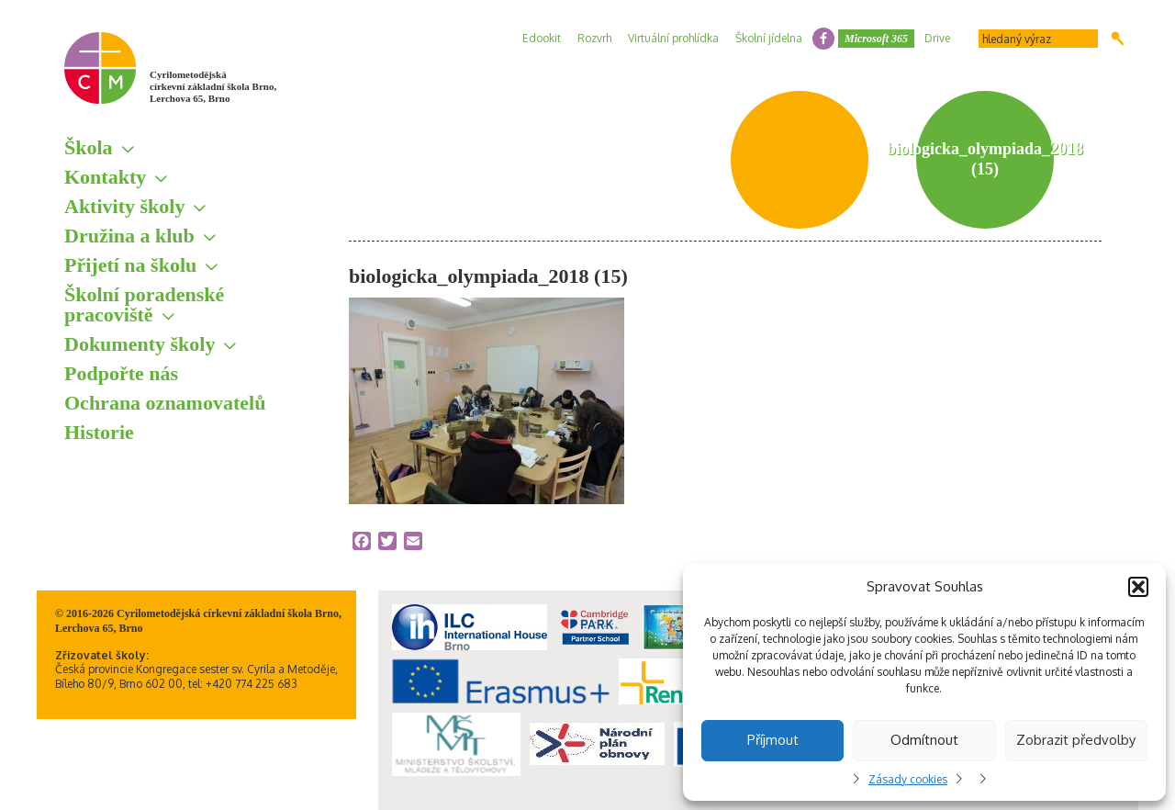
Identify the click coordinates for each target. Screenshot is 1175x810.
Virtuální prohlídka (673, 38)
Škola (88, 147)
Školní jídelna (768, 38)
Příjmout (773, 739)
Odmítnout (924, 739)
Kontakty (105, 176)
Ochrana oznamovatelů (164, 402)
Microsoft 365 (876, 38)
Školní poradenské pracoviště (144, 304)
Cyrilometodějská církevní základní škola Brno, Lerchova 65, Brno (213, 86)
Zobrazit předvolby (1076, 739)
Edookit (541, 38)
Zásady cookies (907, 779)
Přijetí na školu (130, 264)
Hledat (1117, 38)
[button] (1138, 587)
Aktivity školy (124, 206)
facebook (823, 39)
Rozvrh (594, 38)
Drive (937, 38)
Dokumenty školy (139, 343)
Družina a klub (129, 235)
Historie (99, 432)
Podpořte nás (121, 373)
